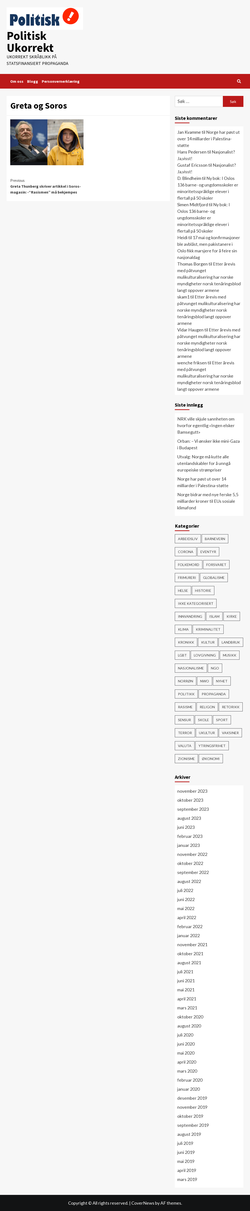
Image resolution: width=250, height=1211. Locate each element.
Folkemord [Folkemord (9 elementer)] (188, 564)
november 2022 (192, 854)
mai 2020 (185, 1052)
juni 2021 (186, 980)
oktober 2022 (190, 863)
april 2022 (186, 917)
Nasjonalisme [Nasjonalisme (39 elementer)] (191, 668)
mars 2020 (187, 1070)
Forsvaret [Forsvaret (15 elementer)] (216, 564)
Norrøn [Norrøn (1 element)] (185, 681)
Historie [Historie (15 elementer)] (203, 590)
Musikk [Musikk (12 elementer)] (229, 655)
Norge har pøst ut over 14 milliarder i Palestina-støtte (208, 138)
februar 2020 (189, 1079)
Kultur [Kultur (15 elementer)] (208, 642)
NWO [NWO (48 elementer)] (204, 681)
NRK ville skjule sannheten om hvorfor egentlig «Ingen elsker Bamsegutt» (206, 425)
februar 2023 (189, 836)
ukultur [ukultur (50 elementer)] (207, 732)
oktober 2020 (190, 1016)
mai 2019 (185, 1161)
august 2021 (189, 962)
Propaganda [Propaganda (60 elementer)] (214, 694)
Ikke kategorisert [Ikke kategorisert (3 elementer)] (195, 603)
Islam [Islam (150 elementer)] (214, 616)
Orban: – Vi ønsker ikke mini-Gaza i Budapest (208, 444)
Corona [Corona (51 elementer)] (185, 551)
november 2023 (192, 790)
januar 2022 (188, 935)
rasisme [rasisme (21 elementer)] (185, 707)
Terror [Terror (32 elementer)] (185, 732)
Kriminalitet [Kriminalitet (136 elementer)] (208, 629)
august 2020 (189, 1025)
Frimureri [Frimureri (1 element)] (187, 577)
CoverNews (142, 1202)
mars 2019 (187, 1179)
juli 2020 (185, 1034)
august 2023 (189, 818)
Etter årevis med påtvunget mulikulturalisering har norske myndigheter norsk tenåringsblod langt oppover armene (209, 277)
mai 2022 (185, 908)
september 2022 (193, 872)
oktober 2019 (190, 1116)
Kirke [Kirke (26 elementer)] (232, 616)
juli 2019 (185, 1143)
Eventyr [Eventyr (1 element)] (208, 551)
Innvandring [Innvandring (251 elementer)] (190, 616)
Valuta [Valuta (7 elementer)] (184, 745)
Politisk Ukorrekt (30, 41)
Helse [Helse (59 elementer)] (183, 590)
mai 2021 (185, 989)
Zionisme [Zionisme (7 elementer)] (186, 758)
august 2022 (189, 881)
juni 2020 (186, 1043)
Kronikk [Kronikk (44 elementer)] (186, 642)
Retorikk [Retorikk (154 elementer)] (231, 707)
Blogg (32, 81)
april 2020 (186, 1061)
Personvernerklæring (61, 81)
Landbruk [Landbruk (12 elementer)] (231, 642)
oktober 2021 (190, 953)
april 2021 (186, 998)
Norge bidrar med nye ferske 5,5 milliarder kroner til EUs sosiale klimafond (207, 501)
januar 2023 (188, 845)
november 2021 (192, 944)
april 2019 (186, 1170)
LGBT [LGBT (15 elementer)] (182, 655)
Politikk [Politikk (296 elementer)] (186, 694)
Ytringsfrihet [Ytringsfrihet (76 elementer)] (212, 745)
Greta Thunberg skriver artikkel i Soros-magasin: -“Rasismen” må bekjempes (49, 185)
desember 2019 (192, 1097)
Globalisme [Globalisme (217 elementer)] (214, 577)
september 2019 (193, 1125)
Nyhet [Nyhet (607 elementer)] (222, 681)
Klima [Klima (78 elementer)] (183, 629)
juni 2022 (186, 899)
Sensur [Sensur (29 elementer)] (184, 720)
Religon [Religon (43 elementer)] (207, 707)
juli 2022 (185, 890)
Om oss (16, 81)
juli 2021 (185, 971)
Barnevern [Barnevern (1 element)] (215, 538)
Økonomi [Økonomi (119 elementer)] (211, 758)
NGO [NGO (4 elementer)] (215, 668)
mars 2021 (187, 1007)
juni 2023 (186, 827)
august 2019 (189, 1134)
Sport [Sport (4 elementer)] (222, 720)
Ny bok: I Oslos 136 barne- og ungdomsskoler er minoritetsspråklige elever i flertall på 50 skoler (203, 217)
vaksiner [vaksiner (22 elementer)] (230, 732)
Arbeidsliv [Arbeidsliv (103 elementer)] (188, 538)
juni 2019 (186, 1152)
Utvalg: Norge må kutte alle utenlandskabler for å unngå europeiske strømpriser (203, 463)
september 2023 (193, 808)
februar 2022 (189, 926)
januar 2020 (188, 1088)
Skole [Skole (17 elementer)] (203, 720)
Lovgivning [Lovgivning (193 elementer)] (205, 655)
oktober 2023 (190, 799)
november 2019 (192, 1106)
